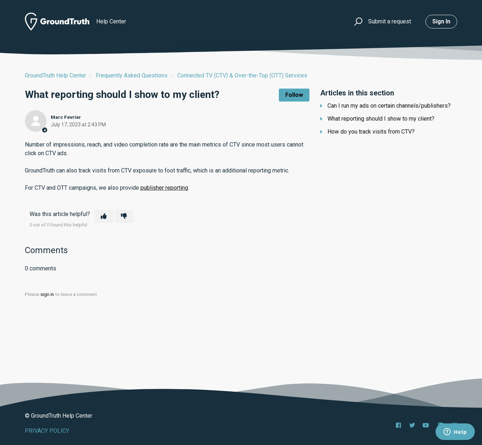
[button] (357, 22)
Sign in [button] (441, 21)
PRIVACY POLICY (47, 430)
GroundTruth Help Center (55, 75)
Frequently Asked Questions (132, 75)
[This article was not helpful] (124, 216)
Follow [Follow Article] (294, 94)
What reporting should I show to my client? (380, 118)
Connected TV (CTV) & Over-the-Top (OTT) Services (242, 75)
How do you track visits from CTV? (371, 131)
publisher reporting (164, 187)
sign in (47, 294)
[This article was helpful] (103, 216)
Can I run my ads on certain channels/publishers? (389, 105)
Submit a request (389, 21)
